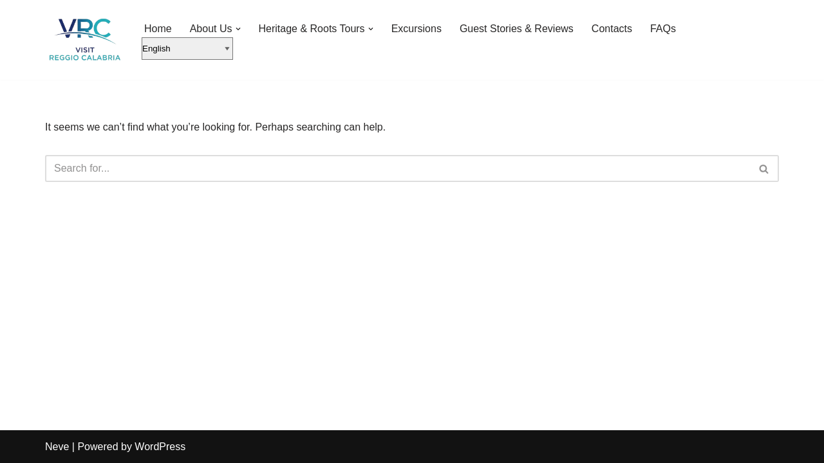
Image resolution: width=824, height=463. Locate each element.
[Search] (397, 168)
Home (158, 28)
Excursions (416, 28)
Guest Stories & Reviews (517, 28)
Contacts (612, 28)
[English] (187, 48)
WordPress (160, 446)
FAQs (663, 28)
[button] (238, 29)
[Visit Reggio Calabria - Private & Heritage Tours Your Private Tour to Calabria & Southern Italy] (83, 40)
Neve (57, 446)
